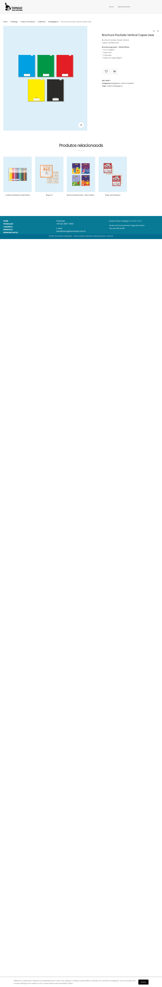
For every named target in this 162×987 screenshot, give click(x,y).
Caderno (109, 86)
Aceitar (143, 982)
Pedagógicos (53, 22)
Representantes (124, 7)
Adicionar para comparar (114, 71)
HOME (5, 221)
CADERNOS (7, 227)
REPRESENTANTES (10, 232)
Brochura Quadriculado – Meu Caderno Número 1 (84, 195)
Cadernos (41, 22)
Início (5, 22)
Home (111, 7)
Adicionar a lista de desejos (106, 71)
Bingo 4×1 (49, 195)
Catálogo (14, 22)
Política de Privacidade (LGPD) (61, 983)
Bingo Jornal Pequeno (112, 195)
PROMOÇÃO (8, 224)
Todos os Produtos (27, 22)
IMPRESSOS (8, 229)
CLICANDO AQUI (135, 221)
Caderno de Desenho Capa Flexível (18, 195)
